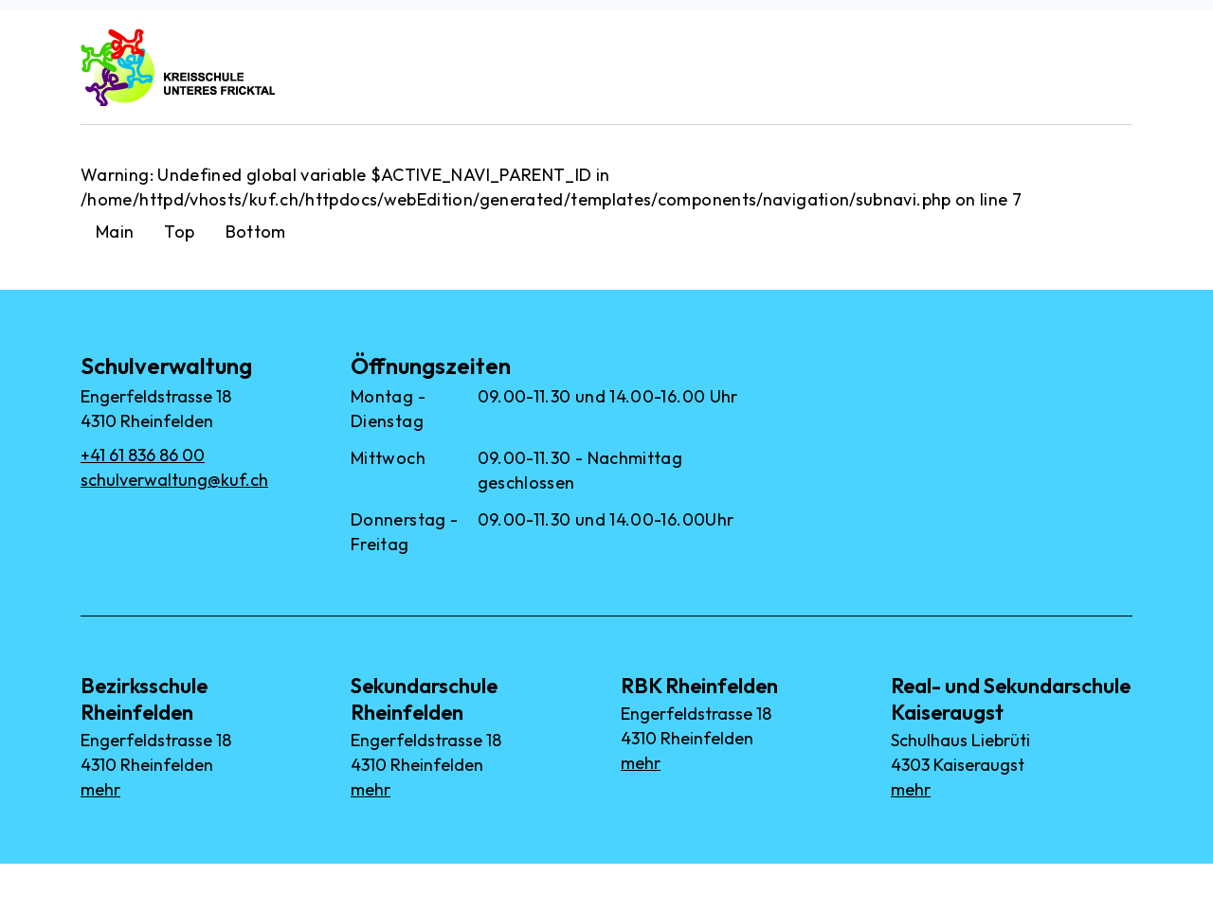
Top (179, 231)
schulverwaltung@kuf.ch (174, 480)
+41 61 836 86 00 (143, 455)
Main (115, 231)
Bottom (256, 231)
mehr (100, 789)
